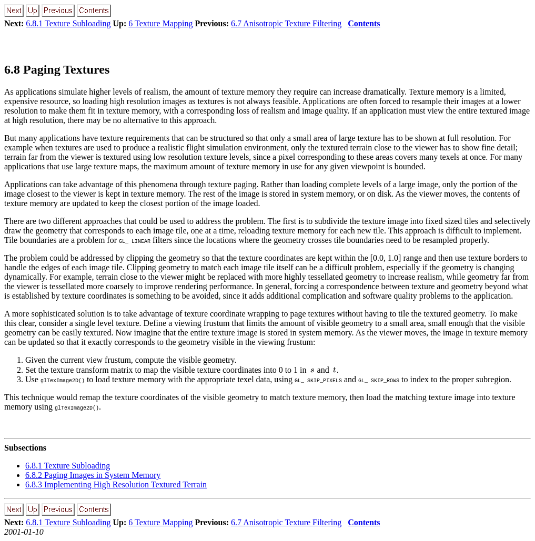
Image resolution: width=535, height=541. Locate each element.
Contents (364, 23)
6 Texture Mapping (160, 23)
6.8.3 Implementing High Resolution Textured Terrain (116, 484)
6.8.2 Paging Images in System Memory (92, 475)
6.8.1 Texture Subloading (68, 23)
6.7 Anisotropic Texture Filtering (286, 23)
